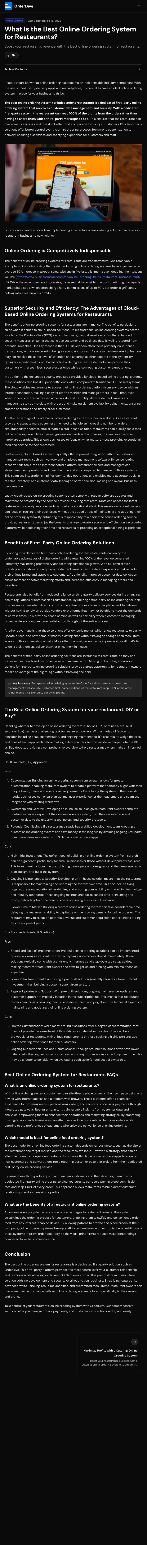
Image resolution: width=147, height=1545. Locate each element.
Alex (12, 55)
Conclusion (17, 1254)
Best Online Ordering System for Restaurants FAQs (61, 1075)
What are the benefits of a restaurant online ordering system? (62, 1204)
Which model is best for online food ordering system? (54, 1137)
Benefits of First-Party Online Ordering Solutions (59, 543)
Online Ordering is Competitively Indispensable (58, 250)
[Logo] (21, 6)
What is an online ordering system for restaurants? (52, 1085)
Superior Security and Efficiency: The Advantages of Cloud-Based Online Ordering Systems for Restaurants (72, 311)
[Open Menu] (139, 6)
